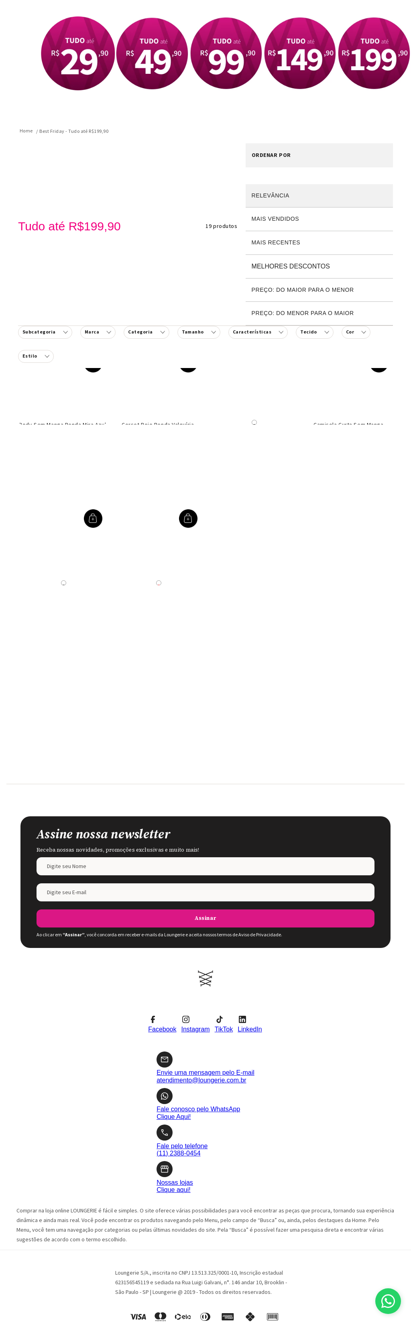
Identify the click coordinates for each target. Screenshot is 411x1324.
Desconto (319, 267)
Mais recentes (276, 242)
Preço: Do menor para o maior (303, 313)
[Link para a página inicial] (26, 130)
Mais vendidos (275, 219)
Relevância (270, 195)
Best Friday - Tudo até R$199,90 (73, 131)
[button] (146, 332)
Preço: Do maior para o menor (303, 290)
